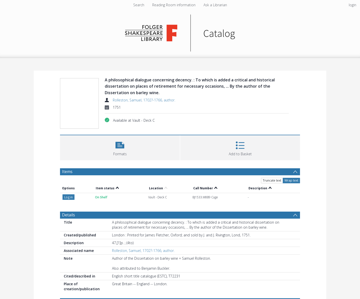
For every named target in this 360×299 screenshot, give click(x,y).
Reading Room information (174, 5)
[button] (120, 147)
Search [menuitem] (138, 5)
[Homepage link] (180, 32)
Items (67, 171)
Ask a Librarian (215, 5)
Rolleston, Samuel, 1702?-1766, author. (144, 100)
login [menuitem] (352, 5)
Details (68, 215)
